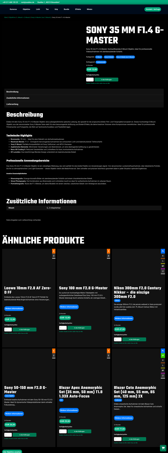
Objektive (26, 9)
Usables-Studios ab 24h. (92, 83)
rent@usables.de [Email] (27, 2)
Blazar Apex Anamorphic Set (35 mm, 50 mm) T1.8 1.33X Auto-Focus (81, 392)
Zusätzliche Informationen (17, 98)
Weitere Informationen (14, 308)
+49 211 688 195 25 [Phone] (10, 2)
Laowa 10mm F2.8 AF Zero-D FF (27, 290)
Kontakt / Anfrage (153, 9)
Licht (38, 9)
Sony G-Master (109, 57)
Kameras (13, 9)
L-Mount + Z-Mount (23, 17)
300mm (117, 300)
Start (6, 17)
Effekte (78, 9)
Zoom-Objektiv (9, 396)
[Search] (161, 3)
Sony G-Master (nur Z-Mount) (41, 17)
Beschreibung (12, 92)
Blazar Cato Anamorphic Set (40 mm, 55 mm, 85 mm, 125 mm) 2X (135, 392)
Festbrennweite (101, 62)
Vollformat (118, 400)
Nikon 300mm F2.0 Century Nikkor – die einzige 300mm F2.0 (137, 292)
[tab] (84, 92)
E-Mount (98, 57)
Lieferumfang (12, 104)
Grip (56, 9)
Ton (47, 9)
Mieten (89, 9)
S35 (61, 400)
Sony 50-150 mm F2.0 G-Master (25, 390)
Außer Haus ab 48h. (104, 83)
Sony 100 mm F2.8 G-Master (83, 288)
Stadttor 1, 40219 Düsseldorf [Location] (48, 2)
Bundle (66, 9)
